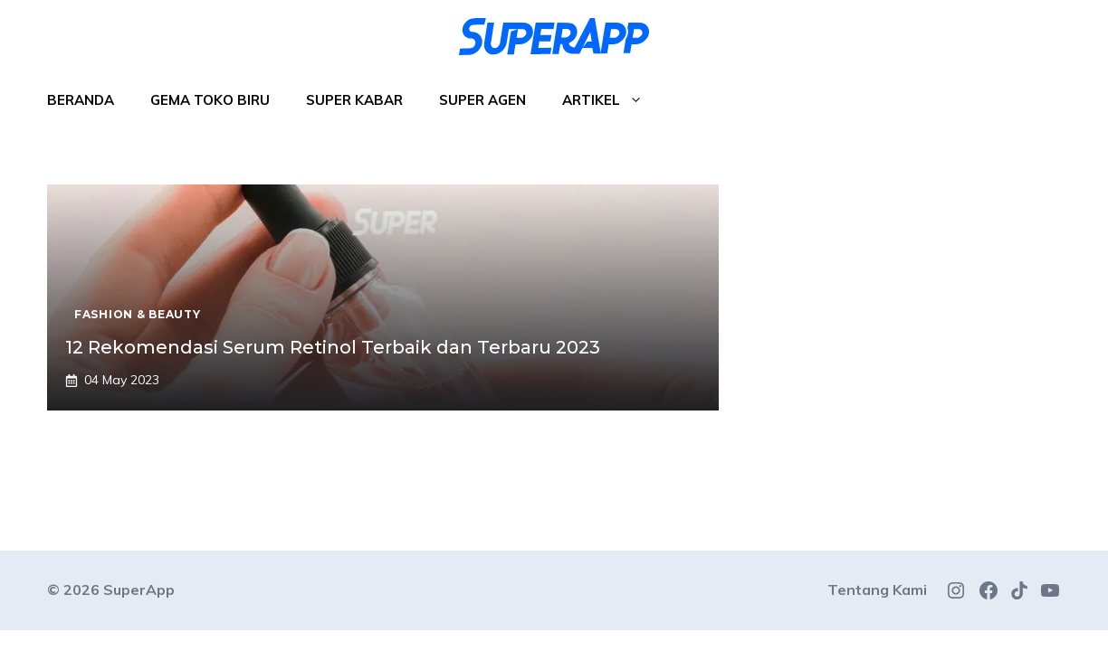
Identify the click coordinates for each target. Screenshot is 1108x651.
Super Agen (482, 99)
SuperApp (139, 589)
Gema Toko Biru (210, 99)
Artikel (611, 100)
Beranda (80, 99)
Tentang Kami (877, 589)
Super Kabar (354, 99)
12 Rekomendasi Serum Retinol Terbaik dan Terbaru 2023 (332, 347)
